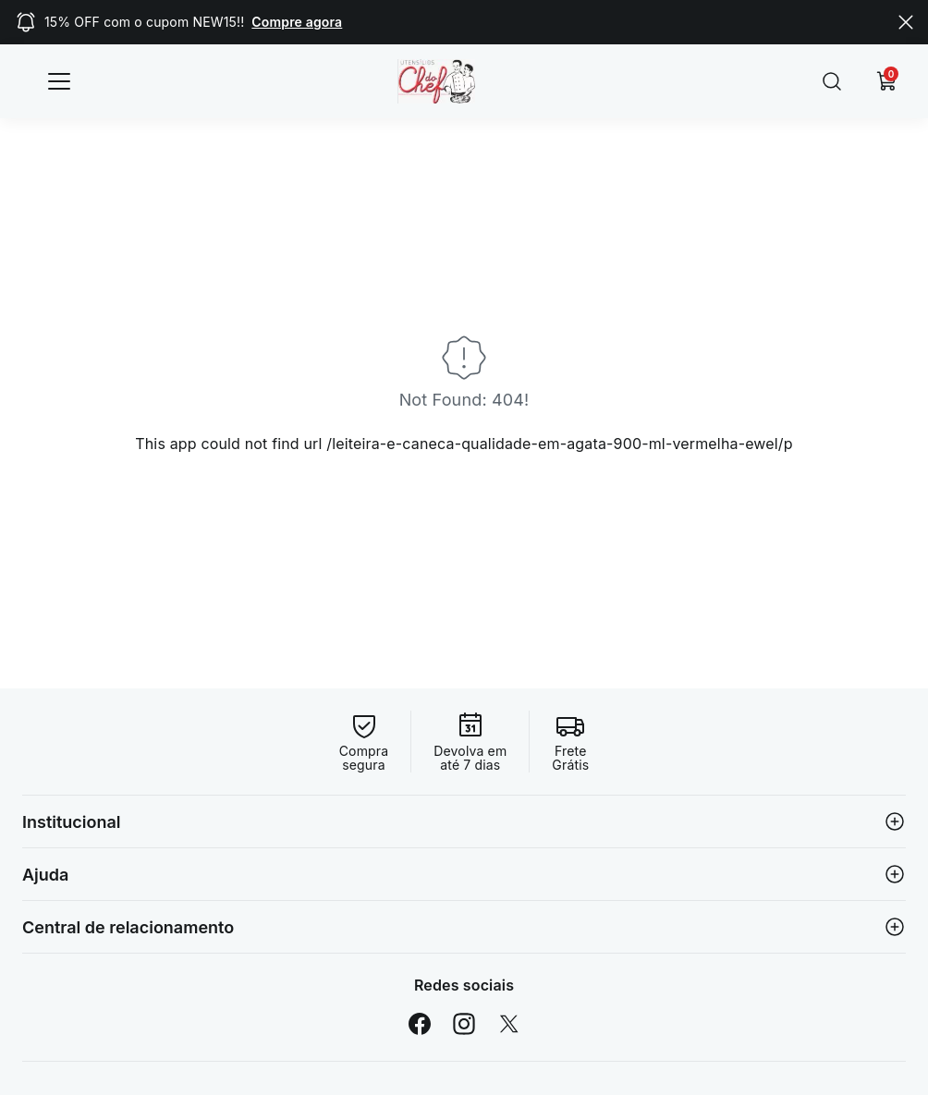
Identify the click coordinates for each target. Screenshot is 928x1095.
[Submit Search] (832, 81)
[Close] (906, 22)
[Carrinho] (887, 81)
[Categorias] (59, 81)
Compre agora (296, 22)
